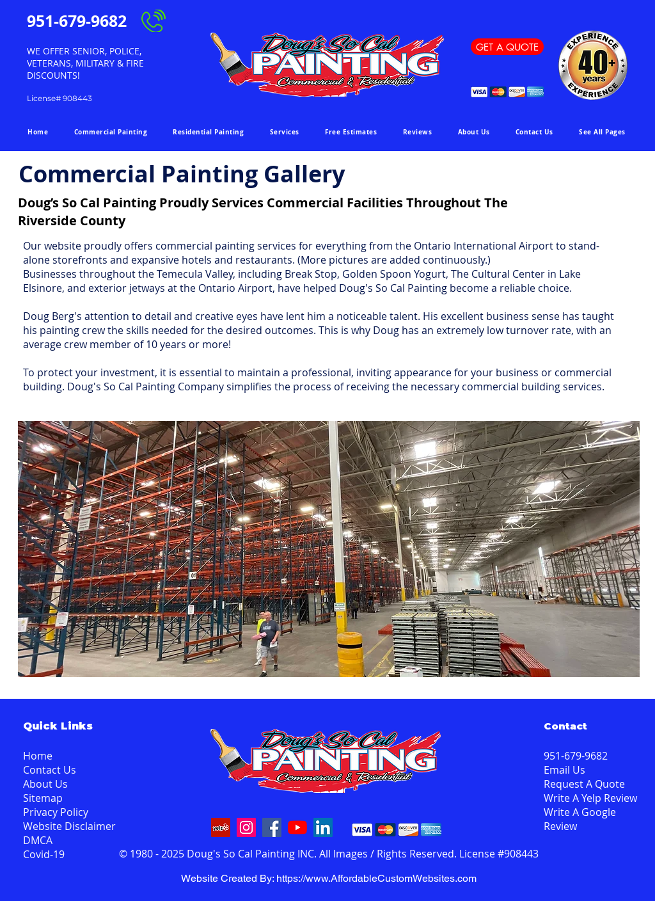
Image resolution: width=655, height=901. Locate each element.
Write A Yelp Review (590, 798)
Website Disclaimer (69, 826)
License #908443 (499, 854)
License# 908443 (59, 98)
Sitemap (43, 798)
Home (37, 756)
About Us (45, 784)
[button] (602, 132)
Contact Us (49, 770)
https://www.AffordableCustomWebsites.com (376, 878)
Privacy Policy (55, 812)
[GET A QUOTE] (507, 46)
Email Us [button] (564, 770)
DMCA (37, 840)
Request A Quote (584, 784)
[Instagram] (246, 827)
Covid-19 (44, 854)
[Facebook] (271, 827)
